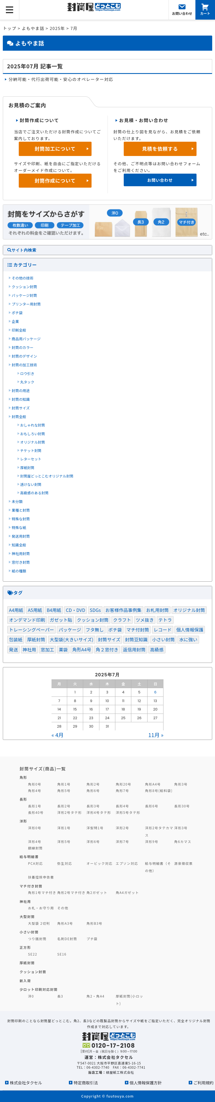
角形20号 (123, 784)
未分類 (17, 501)
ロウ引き (27, 373)
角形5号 (64, 790)
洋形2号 (122, 827)
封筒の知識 (21, 399)
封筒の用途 (21, 390)
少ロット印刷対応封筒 (39, 989)
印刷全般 (19, 330)
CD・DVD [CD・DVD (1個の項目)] (75, 610)
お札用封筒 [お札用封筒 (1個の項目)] (157, 610)
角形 (23, 777)
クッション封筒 (24, 286)
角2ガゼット (97, 892)
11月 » (155, 734)
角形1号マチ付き (42, 892)
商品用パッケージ (26, 338)
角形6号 (93, 790)
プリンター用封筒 (26, 304)
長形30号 (182, 805)
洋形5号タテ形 (128, 812)
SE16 (61, 954)
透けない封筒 (30, 484)
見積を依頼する (160, 148)
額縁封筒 (35, 847)
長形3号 (93, 805)
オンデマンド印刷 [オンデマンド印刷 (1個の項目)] (27, 619)
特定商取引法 (86, 1082)
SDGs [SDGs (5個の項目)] (95, 610)
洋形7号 (122, 841)
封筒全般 (19, 416)
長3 (60, 996)
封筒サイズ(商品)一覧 (43, 768)
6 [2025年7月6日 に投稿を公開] (155, 692)
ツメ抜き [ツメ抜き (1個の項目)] (145, 619)
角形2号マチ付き (71, 892)
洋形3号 (181, 827)
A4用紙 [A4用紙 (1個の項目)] (16, 610)
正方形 (25, 947)
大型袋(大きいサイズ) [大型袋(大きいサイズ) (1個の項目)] (72, 639)
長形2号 (64, 805)
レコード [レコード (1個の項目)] (163, 629)
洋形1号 (64, 827)
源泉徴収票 (183, 863)
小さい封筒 (29, 931)
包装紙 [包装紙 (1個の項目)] (15, 639)
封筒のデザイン (24, 356)
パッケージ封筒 (24, 295)
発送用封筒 (21, 536)
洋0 (31, 996)
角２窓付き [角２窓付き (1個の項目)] (107, 649)
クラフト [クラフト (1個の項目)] (122, 619)
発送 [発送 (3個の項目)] (13, 649)
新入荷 (25, 980)
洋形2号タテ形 (69, 812)
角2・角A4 (96, 996)
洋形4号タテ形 (99, 812)
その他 (62, 907)
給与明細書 (29, 856)
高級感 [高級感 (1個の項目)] (156, 649)
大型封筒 (27, 916)
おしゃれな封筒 (32, 425)
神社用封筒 (21, 553)
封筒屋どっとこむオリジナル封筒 (46, 476)
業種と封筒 (21, 510)
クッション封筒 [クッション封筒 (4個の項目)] (93, 619)
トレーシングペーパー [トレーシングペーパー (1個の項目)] (31, 629)
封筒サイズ (21, 408)
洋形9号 (151, 841)
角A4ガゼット (127, 892)
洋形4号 (34, 841)
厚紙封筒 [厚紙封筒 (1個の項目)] (36, 639)
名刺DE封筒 (67, 938)
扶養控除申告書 (41, 877)
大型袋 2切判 (39, 923)
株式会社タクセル (26, 1082)
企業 (15, 321)
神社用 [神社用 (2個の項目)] (29, 649)
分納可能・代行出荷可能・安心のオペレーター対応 (60, 79)
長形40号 (36, 812)
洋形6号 (93, 841)
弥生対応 (64, 863)
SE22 (32, 954)
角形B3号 (94, 923)
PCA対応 (35, 863)
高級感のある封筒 (34, 492)
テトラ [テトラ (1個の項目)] (165, 619)
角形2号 (93, 784)
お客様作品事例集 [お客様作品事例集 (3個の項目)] (123, 610)
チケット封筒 (30, 450)
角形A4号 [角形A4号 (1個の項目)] (81, 649)
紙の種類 (19, 571)
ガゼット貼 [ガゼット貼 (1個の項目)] (61, 619)
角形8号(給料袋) (159, 790)
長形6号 (151, 805)
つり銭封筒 (37, 938)
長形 (23, 799)
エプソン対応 (127, 863)
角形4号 (34, 790)
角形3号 (181, 784)
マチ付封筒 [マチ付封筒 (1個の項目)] (138, 629)
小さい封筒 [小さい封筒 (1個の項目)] (163, 639)
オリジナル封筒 (32, 442)
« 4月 (58, 734)
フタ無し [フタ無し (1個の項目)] (95, 629)
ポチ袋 (17, 312)
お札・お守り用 (41, 907)
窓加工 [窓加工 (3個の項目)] (47, 649)
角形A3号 (65, 923)
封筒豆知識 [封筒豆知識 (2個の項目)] (136, 639)
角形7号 (122, 790)
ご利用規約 (203, 1082)
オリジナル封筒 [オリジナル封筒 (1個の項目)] (189, 610)
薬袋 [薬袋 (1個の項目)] (63, 649)
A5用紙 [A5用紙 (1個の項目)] (35, 610)
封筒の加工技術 (24, 364)
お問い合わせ (160, 180)
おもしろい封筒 (32, 433)
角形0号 (34, 784)
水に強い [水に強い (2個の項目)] (188, 639)
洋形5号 (64, 841)
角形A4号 (153, 784)
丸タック (27, 382)
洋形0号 (34, 827)
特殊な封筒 (21, 518)
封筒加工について (55, 148)
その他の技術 (23, 278)
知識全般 (19, 544)
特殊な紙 (19, 527)
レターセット (30, 459)
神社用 (25, 901)
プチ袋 (92, 938)
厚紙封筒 (27, 467)
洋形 (23, 821)
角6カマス (182, 841)
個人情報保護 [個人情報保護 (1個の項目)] (189, 629)
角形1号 (64, 784)
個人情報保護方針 (146, 1082)
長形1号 (34, 805)
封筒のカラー (23, 347)
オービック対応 (100, 863)
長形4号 (122, 805)
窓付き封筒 (21, 562)
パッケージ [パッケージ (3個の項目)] (70, 629)
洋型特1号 (95, 827)
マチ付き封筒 (31, 886)
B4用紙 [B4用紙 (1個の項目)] (54, 610)
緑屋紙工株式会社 (120, 1072)
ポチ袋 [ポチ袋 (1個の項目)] (115, 629)
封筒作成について (55, 180)
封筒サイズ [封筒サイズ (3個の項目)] (109, 639)
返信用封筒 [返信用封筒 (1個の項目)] (134, 649)
